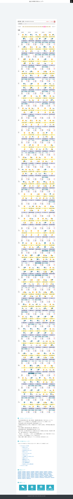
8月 (40, 26)
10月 (44, 26)
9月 (42, 26)
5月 (34, 26)
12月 (49, 26)
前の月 (20, 26)
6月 (36, 26)
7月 (38, 26)
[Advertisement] (36, 11)
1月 (25, 26)
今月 (23, 26)
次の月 (53, 26)
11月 (47, 26)
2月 (27, 26)
